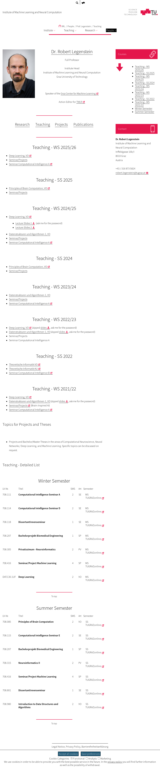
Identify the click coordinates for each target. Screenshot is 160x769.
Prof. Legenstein (83, 26)
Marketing (104, 758)
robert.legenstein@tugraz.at (130, 172)
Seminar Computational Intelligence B (29, 372)
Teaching (97, 26)
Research (91, 30)
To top (54, 596)
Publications (83, 124)
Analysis (91, 758)
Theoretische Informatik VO (23, 364)
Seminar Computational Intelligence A (29, 164)
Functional (78, 758)
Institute (49, 30)
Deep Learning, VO (19, 155)
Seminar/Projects (18, 159)
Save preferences (91, 753)
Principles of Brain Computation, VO (28, 188)
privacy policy (115, 761)
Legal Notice (58, 746)
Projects (61, 124)
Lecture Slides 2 (23, 227)
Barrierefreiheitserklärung (95, 746)
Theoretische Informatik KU (23, 368)
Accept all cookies (68, 753)
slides (43, 327)
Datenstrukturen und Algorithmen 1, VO (29, 234)
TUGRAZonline (93, 497)
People (111, 30)
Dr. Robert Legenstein (72, 51)
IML (62, 26)
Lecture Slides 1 (23, 223)
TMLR (79, 101)
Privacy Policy (73, 746)
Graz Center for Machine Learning (78, 93)
